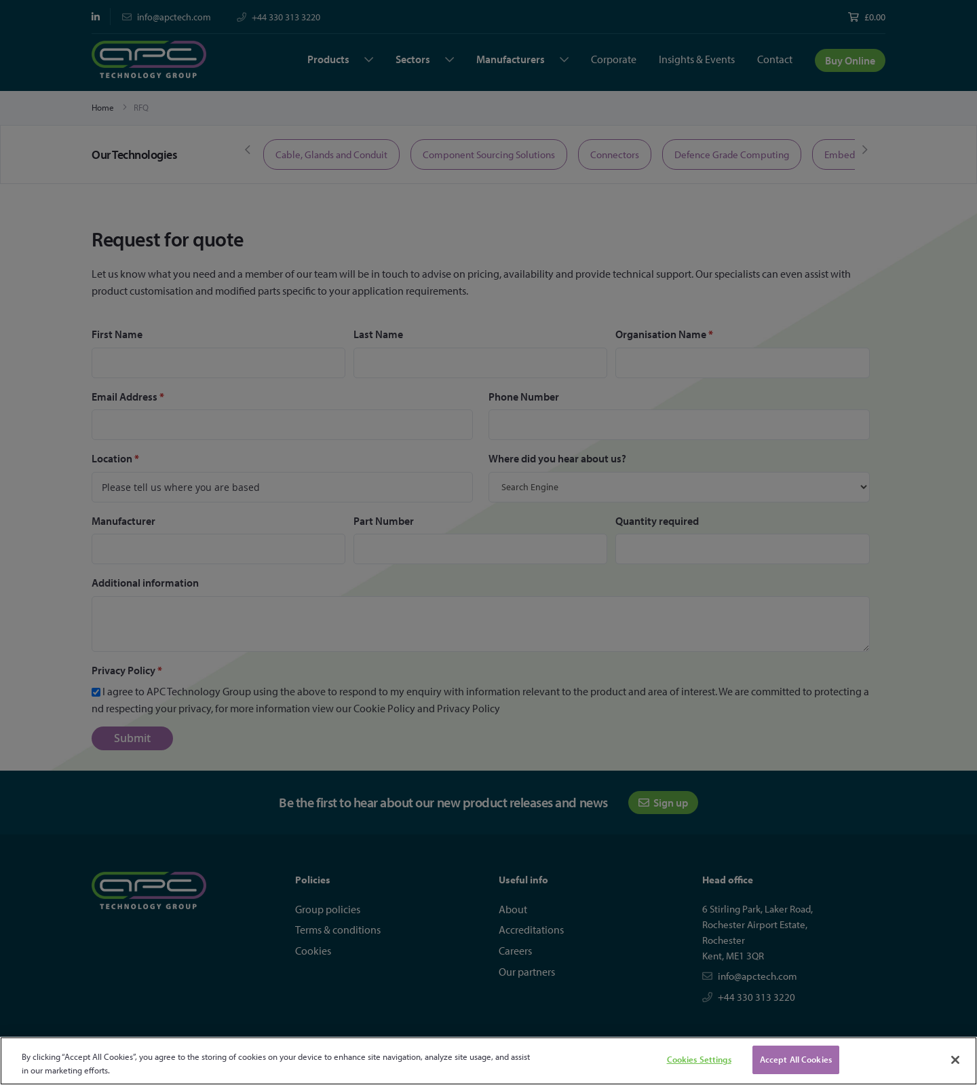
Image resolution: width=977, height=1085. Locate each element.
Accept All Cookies (796, 1059)
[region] (488, 1061)
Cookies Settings (699, 1059)
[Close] (955, 1060)
